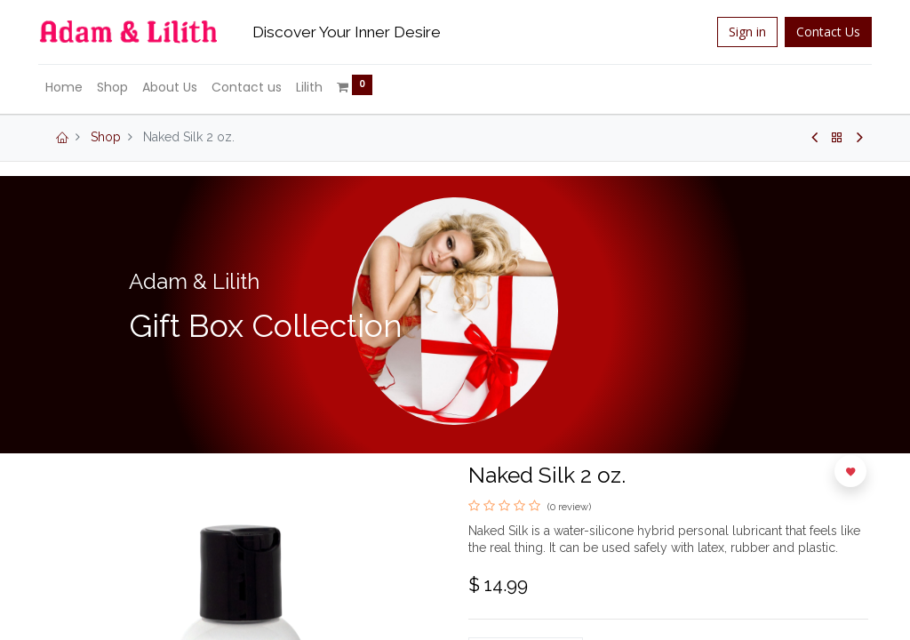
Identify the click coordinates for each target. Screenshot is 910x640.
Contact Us (825, 31)
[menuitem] (67, 88)
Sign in (743, 31)
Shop (106, 137)
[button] (850, 471)
